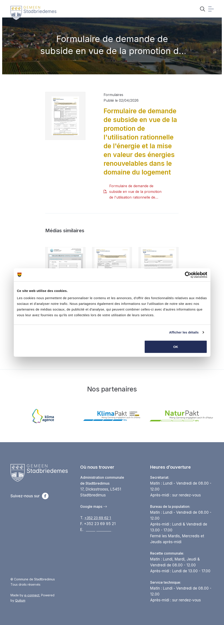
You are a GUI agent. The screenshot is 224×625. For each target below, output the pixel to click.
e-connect (31, 595)
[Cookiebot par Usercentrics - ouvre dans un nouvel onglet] (188, 275)
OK (175, 346)
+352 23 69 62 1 (97, 518)
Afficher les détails (184, 332)
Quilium (20, 600)
